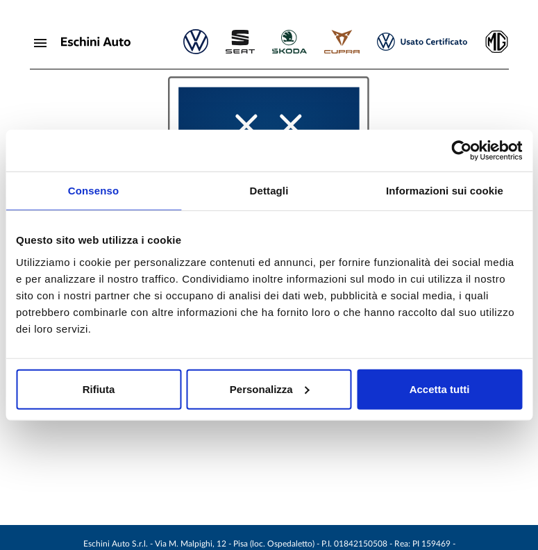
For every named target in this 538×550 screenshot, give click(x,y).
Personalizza (270, 388)
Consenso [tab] (93, 191)
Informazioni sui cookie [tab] (444, 191)
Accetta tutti (440, 388)
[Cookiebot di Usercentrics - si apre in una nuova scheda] (461, 150)
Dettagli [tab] (269, 191)
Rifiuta (99, 388)
